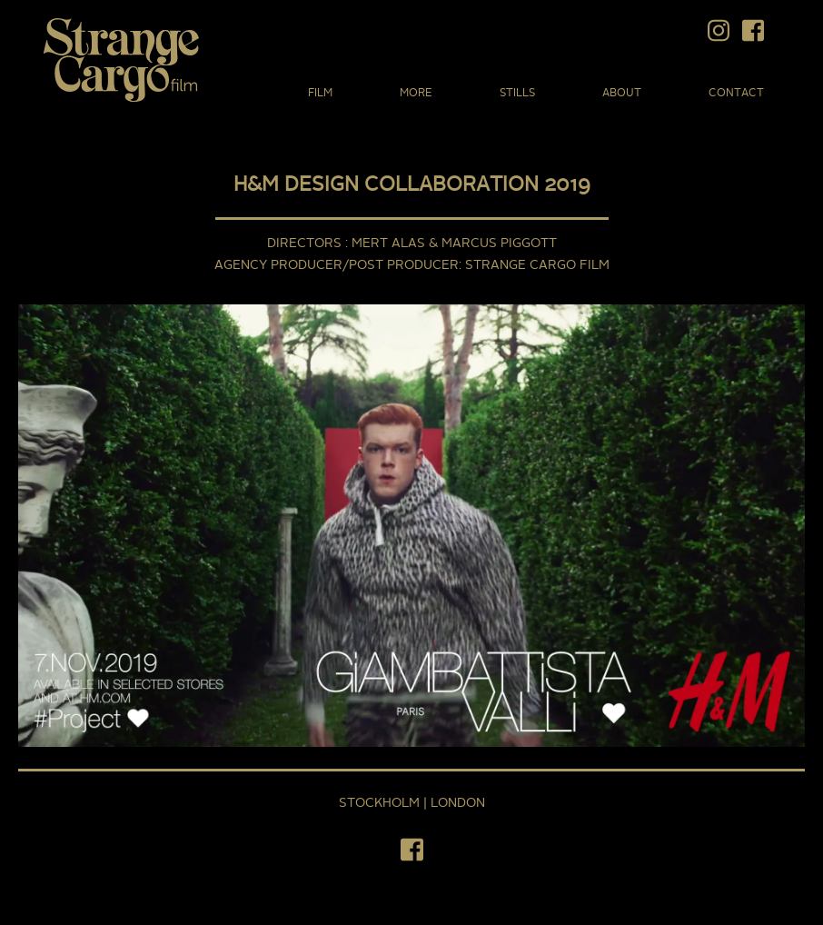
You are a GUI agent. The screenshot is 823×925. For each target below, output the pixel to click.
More (416, 93)
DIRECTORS (306, 243)
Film (320, 93)
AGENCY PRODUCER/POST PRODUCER (336, 265)
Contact (736, 93)
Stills (517, 93)
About (621, 93)
